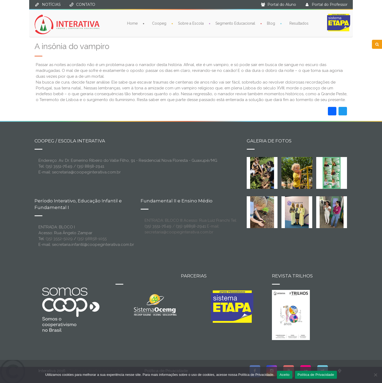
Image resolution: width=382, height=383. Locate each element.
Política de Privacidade (316, 375)
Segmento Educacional (235, 23)
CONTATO (85, 4)
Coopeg (159, 23)
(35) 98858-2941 (191, 226)
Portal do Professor (330, 4)
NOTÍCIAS (51, 4)
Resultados (299, 23)
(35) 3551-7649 (158, 226)
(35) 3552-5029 (59, 238)
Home (132, 23)
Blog (271, 23)
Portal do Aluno (281, 4)
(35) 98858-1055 (92, 238)
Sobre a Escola (191, 23)
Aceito (285, 375)
